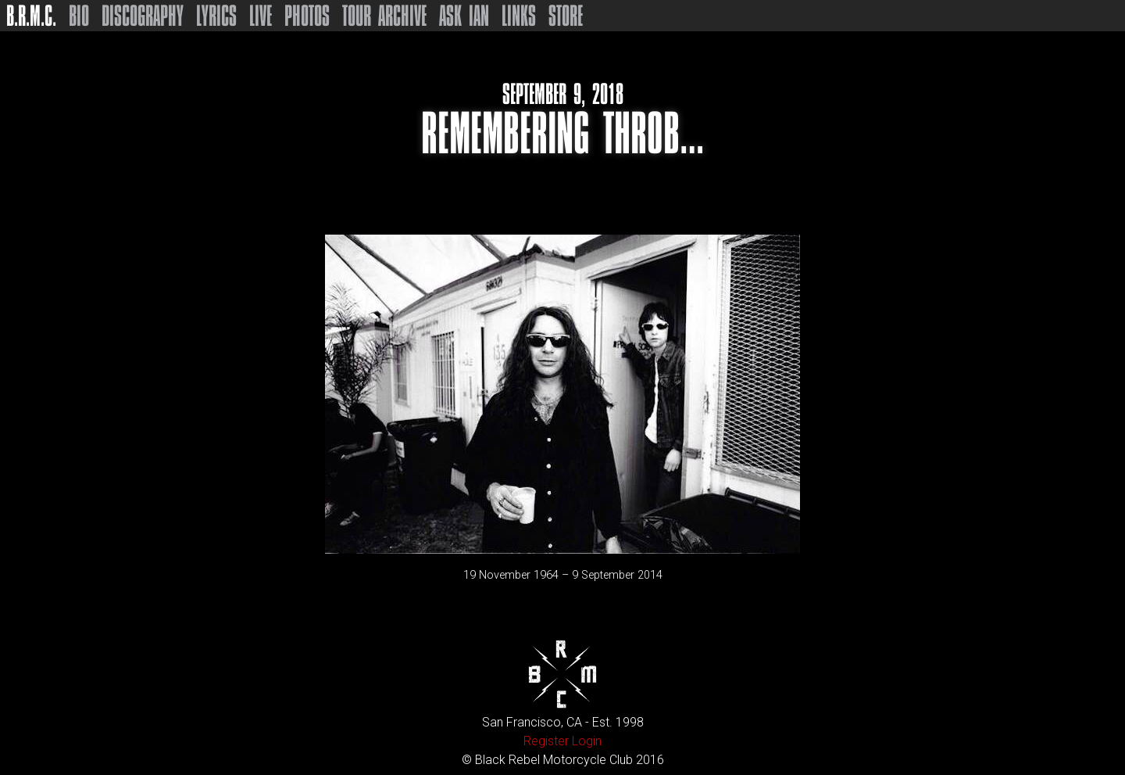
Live (260, 15)
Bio (79, 15)
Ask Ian (464, 15)
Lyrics (216, 15)
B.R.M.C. (31, 15)
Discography (143, 15)
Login (587, 741)
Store (565, 15)
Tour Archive (384, 15)
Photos (307, 15)
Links (519, 15)
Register (546, 741)
